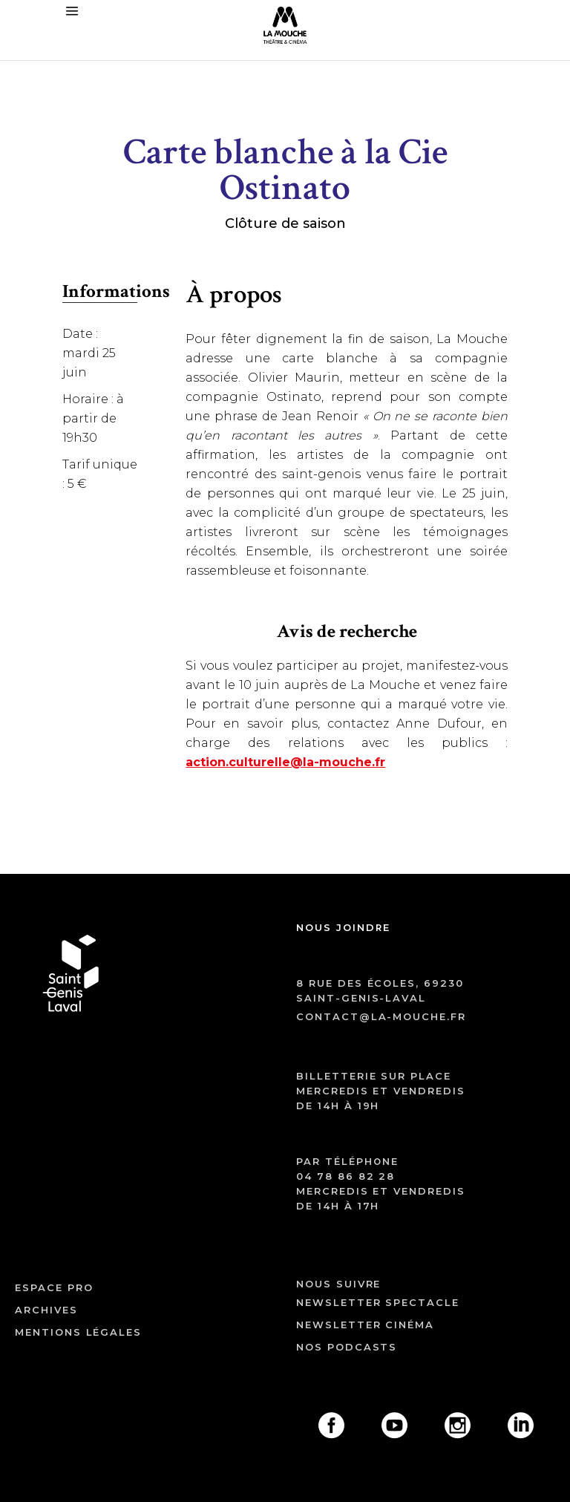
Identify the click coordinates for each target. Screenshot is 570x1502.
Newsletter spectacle (377, 1302)
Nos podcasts (346, 1347)
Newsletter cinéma (365, 1324)
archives (46, 1310)
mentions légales (78, 1332)
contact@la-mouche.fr (381, 1016)
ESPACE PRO (54, 1287)
